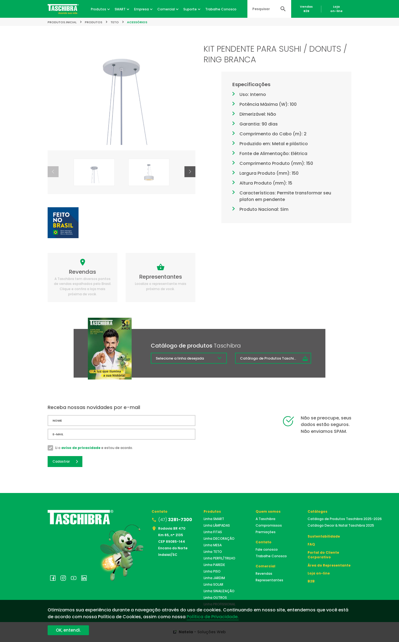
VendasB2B (306, 9)
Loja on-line (319, 573)
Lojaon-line (336, 9)
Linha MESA (213, 545)
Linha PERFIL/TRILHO (219, 558)
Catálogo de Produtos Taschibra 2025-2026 (345, 518)
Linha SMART (214, 518)
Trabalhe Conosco (220, 9)
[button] (189, 171)
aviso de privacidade (80, 447)
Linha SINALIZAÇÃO (219, 591)
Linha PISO (212, 571)
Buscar (283, 9)
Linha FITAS (213, 532)
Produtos (98, 9)
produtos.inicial (62, 22)
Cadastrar (61, 461)
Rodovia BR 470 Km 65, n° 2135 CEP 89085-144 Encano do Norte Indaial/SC (172, 541)
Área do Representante (329, 565)
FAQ (311, 544)
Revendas (264, 573)
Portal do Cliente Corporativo (323, 554)
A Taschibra (265, 518)
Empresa (141, 9)
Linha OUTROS (215, 597)
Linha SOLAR (213, 584)
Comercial (166, 9)
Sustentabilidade (324, 536)
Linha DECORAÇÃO (219, 538)
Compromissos (269, 525)
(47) (175, 519)
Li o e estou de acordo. (94, 448)
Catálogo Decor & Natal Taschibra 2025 (341, 525)
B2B (311, 581)
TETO (115, 22)
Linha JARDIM (214, 578)
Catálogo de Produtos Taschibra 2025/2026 (275, 358)
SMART (120, 9)
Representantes (269, 580)
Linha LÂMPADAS (217, 525)
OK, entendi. (68, 630)
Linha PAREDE (214, 564)
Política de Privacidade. (213, 617)
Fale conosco (267, 549)
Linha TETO (213, 551)
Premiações (266, 532)
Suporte (190, 9)
